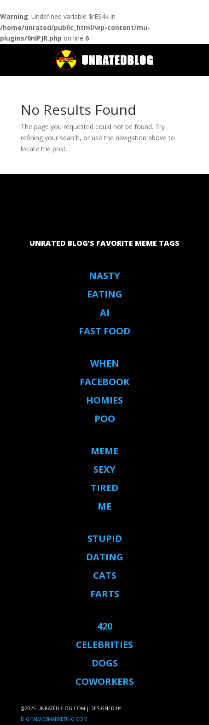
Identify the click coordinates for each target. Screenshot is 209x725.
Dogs (105, 663)
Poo (104, 418)
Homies (104, 400)
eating (104, 294)
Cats (104, 575)
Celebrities (104, 644)
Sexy (104, 469)
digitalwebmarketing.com (54, 719)
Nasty (104, 275)
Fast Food (104, 331)
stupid (104, 538)
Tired (104, 487)
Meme (104, 451)
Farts (104, 594)
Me (104, 506)
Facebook (104, 381)
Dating (104, 557)
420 (104, 626)
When (104, 363)
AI (105, 312)
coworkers (104, 681)
